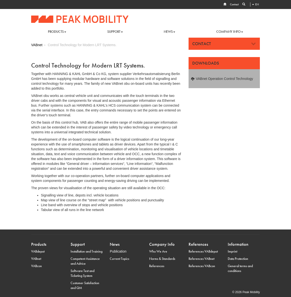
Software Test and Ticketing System (82, 273)
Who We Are (158, 251)
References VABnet (201, 258)
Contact (234, 4)
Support (115, 31)
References (156, 266)
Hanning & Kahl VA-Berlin (79, 19)
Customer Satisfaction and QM (85, 285)
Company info (229, 31)
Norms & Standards (162, 258)
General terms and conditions (240, 268)
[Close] (253, 44)
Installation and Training (86, 251)
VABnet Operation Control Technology (224, 79)
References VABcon (202, 266)
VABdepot (38, 251)
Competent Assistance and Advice (85, 261)
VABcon (36, 266)
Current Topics (119, 258)
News (169, 31)
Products (57, 31)
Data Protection (238, 258)
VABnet (36, 258)
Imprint (232, 251)
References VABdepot (203, 251)
